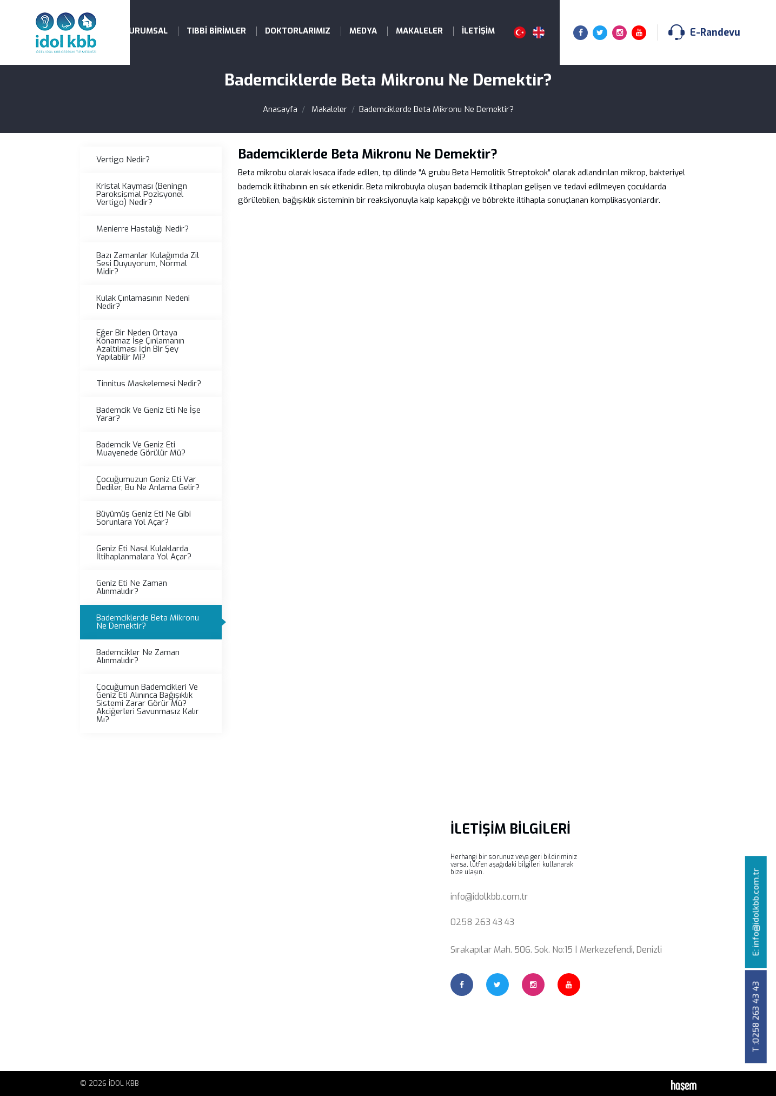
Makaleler (419, 30)
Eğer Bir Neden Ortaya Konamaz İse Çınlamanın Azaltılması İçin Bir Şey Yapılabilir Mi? (140, 344)
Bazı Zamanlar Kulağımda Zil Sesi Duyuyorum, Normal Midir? (147, 263)
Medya (363, 30)
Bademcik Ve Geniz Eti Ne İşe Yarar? (148, 414)
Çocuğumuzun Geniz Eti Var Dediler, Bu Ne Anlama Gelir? (148, 483)
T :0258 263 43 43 (756, 1016)
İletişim (478, 30)
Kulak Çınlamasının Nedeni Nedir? (143, 302)
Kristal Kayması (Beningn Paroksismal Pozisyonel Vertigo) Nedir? (141, 194)
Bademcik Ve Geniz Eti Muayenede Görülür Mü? (140, 448)
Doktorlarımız (297, 30)
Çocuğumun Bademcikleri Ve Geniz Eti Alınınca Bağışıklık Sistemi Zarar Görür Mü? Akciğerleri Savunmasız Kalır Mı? (147, 703)
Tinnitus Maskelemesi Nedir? (148, 383)
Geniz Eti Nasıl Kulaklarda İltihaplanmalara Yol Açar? (143, 552)
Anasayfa (280, 109)
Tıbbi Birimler (216, 30)
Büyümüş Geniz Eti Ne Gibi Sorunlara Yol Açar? (143, 518)
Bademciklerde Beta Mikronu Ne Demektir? (147, 621)
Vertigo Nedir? (123, 159)
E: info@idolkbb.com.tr (756, 912)
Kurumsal (145, 30)
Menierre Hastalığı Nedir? (142, 228)
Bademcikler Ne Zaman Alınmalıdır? (138, 656)
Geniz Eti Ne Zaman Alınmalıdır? (131, 587)
